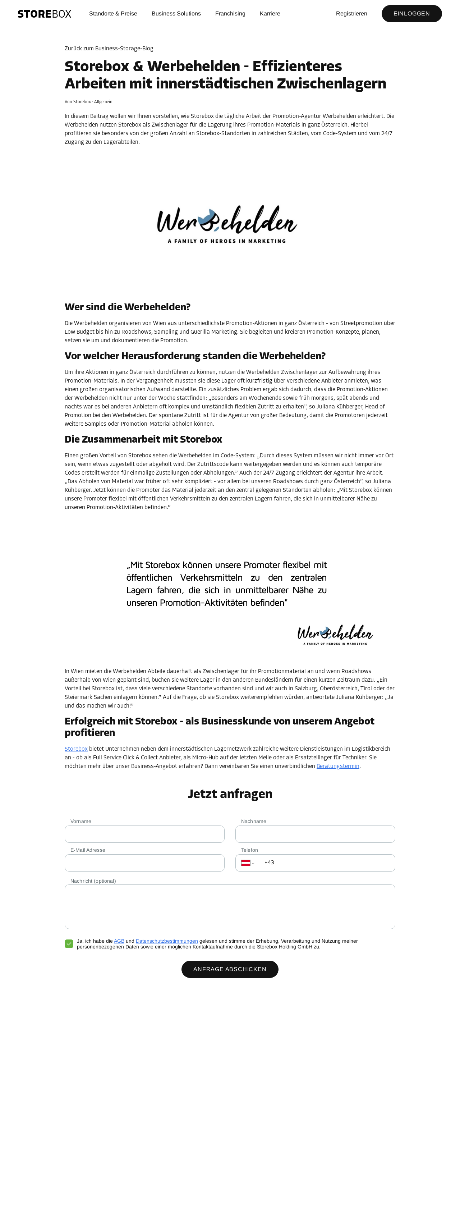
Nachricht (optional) (93, 881)
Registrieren (351, 13)
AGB (119, 941)
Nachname (253, 821)
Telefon (249, 850)
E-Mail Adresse (87, 850)
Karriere (270, 13)
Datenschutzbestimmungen (167, 941)
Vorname (80, 821)
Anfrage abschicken (229, 969)
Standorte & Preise (113, 13)
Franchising (230, 13)
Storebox (76, 749)
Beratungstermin (338, 766)
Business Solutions (176, 13)
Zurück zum (109, 49)
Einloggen (412, 13)
